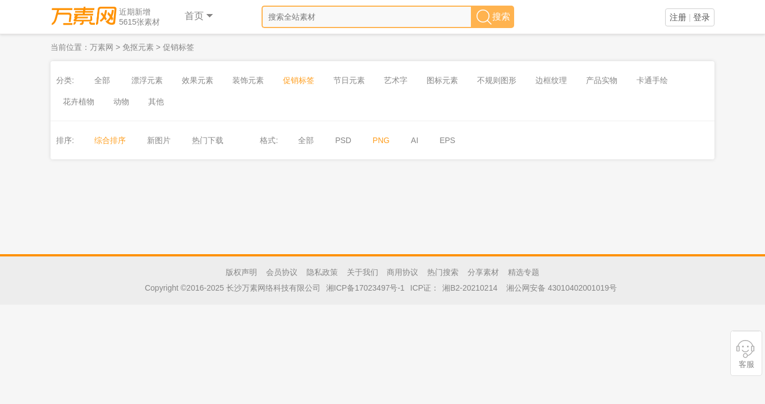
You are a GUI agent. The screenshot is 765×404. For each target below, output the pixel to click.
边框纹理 (551, 80)
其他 (156, 101)
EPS (447, 140)
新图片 (159, 140)
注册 (678, 17)
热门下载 (207, 140)
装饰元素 (248, 80)
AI (414, 140)
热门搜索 (443, 272)
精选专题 (523, 272)
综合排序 (110, 140)
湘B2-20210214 (469, 287)
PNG (381, 140)
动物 (121, 101)
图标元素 (442, 80)
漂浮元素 (147, 80)
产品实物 (601, 80)
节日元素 (349, 80)
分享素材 (483, 272)
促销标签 (178, 47)
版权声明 (241, 272)
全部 (102, 80)
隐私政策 (322, 272)
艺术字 (395, 80)
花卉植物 (78, 101)
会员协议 (281, 272)
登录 (701, 17)
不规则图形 (496, 80)
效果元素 (197, 80)
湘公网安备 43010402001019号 (561, 287)
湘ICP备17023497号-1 (365, 287)
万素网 (101, 47)
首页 (199, 16)
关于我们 (362, 272)
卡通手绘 (652, 80)
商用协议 (402, 272)
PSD (343, 140)
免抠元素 (138, 47)
